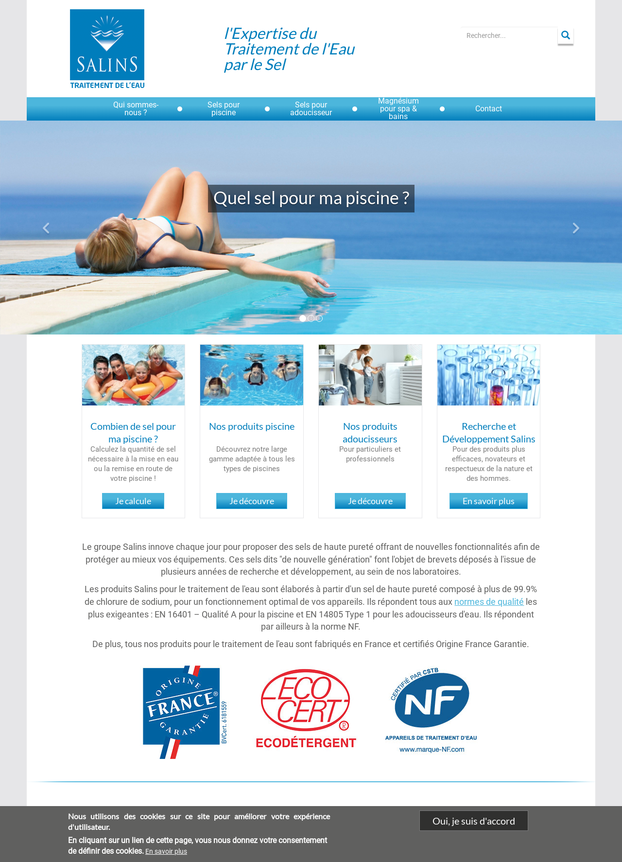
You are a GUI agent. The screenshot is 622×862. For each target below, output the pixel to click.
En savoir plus (489, 500)
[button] (46, 227)
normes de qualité (489, 602)
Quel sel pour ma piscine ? (311, 197)
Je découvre (251, 500)
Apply (565, 35)
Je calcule (133, 500)
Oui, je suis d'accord (473, 826)
